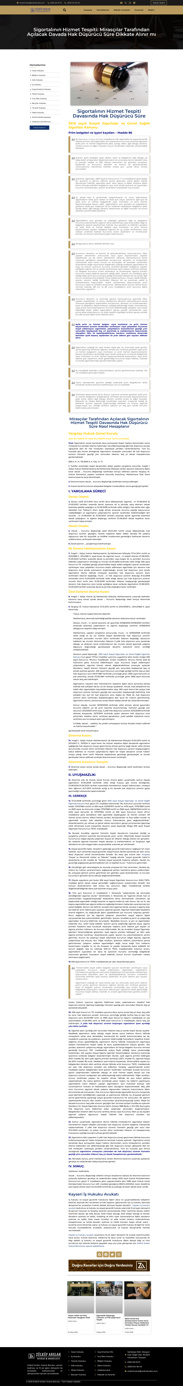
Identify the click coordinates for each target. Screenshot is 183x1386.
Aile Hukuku (36, 80)
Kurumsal (139, 10)
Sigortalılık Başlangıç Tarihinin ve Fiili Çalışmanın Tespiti (108, 1317)
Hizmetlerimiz (103, 10)
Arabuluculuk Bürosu (40, 122)
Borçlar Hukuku (38, 103)
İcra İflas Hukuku (38, 98)
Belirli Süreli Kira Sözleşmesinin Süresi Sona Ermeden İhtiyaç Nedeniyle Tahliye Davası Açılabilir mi (137, 1322)
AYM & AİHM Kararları (40, 117)
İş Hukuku (35, 84)
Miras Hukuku (37, 94)
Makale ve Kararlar (122, 10)
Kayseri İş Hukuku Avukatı (94, 1194)
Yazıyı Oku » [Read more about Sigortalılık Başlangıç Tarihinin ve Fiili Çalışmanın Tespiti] (101, 1323)
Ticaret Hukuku (38, 108)
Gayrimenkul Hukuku (40, 89)
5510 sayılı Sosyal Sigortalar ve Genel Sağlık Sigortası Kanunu (109, 125)
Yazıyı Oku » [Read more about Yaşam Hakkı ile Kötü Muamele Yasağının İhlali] (72, 1321)
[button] (65, 10)
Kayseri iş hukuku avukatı (81, 1235)
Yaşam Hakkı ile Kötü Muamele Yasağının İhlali (79, 1316)
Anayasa (146, 854)
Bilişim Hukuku (38, 75)
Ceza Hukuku (37, 71)
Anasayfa (88, 10)
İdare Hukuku (37, 112)
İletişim (151, 10)
